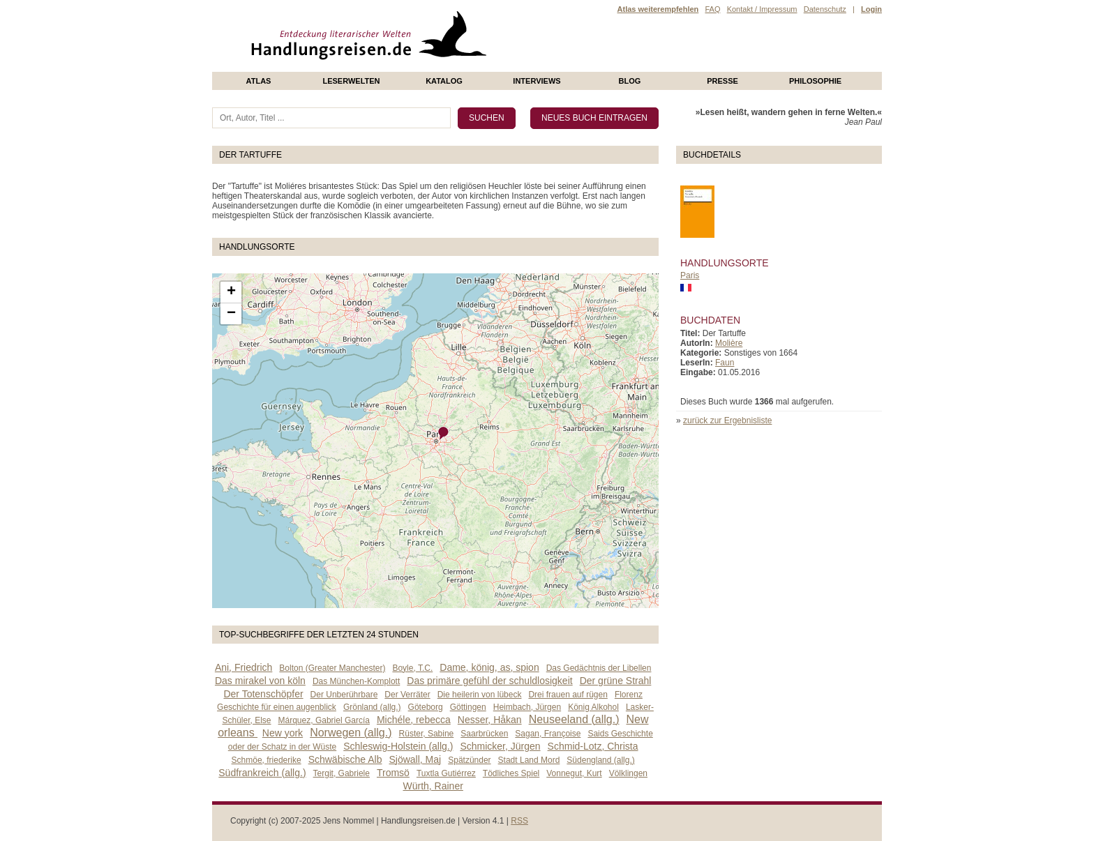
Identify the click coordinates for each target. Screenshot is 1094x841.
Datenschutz (825, 9)
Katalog (444, 81)
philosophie (815, 81)
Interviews (536, 81)
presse (722, 81)
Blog (630, 81)
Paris (689, 275)
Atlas (258, 81)
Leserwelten (351, 81)
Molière (728, 343)
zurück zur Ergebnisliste (727, 420)
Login (871, 9)
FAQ (712, 9)
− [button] (231, 313)
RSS (519, 821)
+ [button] (231, 292)
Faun (724, 363)
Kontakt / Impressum (762, 9)
